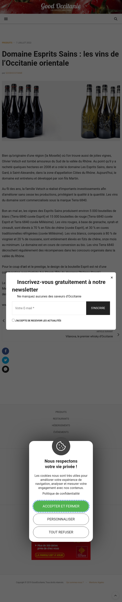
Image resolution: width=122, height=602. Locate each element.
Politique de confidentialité (61, 493)
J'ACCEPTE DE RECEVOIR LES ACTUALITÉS (36, 320)
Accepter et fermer (61, 506)
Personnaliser (61, 519)
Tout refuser (61, 532)
